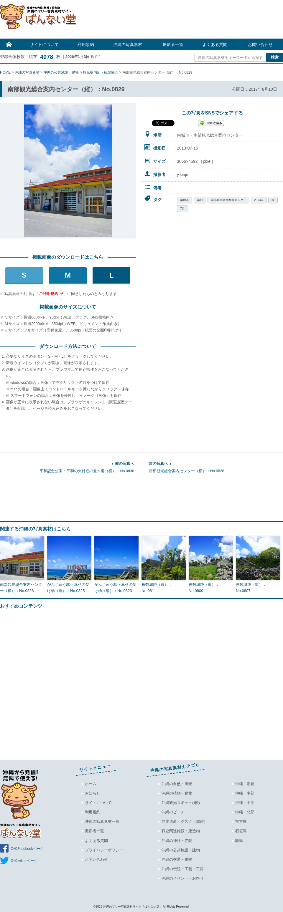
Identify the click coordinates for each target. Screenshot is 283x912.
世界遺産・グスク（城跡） (185, 821)
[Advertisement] (183, 21)
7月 (182, 208)
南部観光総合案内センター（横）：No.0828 (216, 467)
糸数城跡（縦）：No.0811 (157, 587)
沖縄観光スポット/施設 (181, 802)
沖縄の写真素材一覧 (102, 821)
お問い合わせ (260, 44)
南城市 (184, 200)
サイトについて (44, 44)
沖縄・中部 (244, 802)
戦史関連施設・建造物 (181, 831)
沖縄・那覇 (244, 784)
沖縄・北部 (244, 812)
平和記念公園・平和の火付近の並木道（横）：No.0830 (67, 467)
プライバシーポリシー (104, 850)
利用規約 (86, 44)
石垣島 (241, 831)
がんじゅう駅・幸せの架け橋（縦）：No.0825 (68, 587)
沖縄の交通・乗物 (177, 859)
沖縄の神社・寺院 (177, 840)
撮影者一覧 (173, 44)
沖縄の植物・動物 (177, 793)
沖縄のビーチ (173, 812)
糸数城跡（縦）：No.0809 (204, 587)
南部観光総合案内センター (228, 200)
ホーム (90, 784)
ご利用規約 (48, 293)
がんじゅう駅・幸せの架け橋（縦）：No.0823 (115, 587)
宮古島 (241, 821)
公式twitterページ (23, 861)
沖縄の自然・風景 (177, 784)
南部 (200, 200)
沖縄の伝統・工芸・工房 (183, 868)
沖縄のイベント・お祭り (183, 878)
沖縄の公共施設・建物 (181, 850)
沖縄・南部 (244, 793)
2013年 (259, 200)
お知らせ (92, 793)
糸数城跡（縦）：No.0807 (251, 587)
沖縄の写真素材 (127, 44)
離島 (239, 840)
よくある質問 (215, 44)
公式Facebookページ (27, 849)
